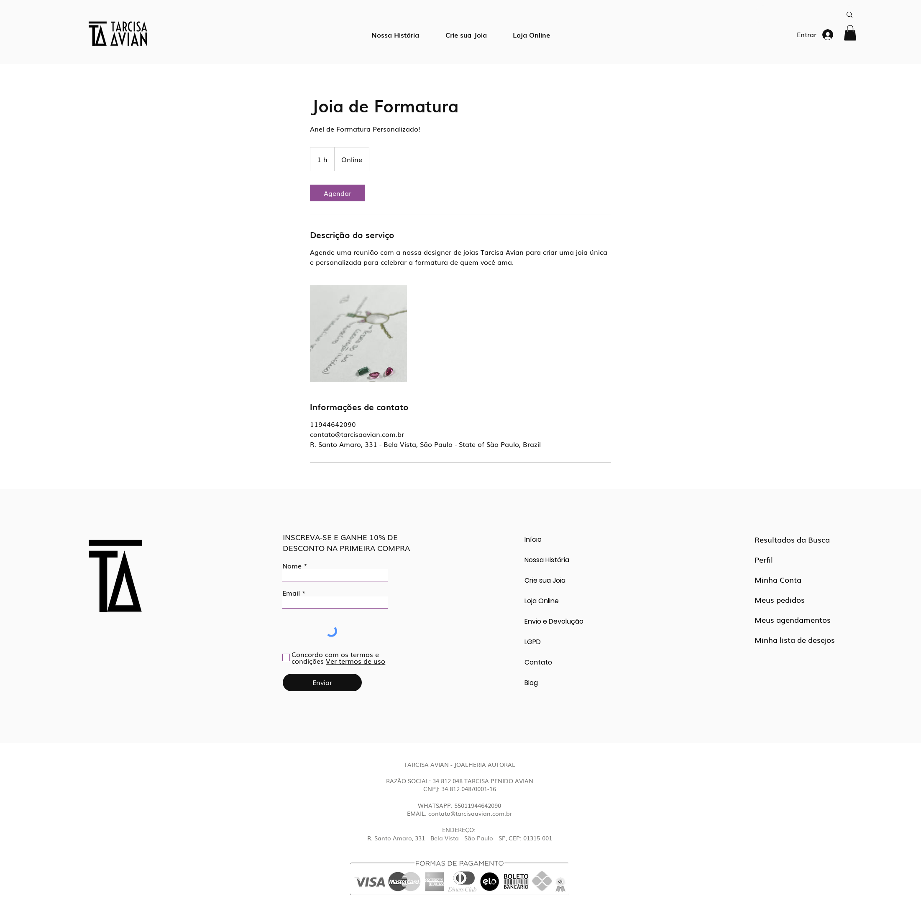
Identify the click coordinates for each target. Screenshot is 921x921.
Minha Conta (778, 579)
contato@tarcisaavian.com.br (470, 813)
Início (533, 539)
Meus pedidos (780, 599)
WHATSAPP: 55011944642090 (459, 805)
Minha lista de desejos (795, 639)
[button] (850, 33)
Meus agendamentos (793, 619)
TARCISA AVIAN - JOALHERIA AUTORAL (459, 764)
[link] (337, 193)
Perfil (764, 559)
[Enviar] (322, 682)
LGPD (532, 642)
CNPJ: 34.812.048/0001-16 (459, 788)
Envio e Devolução (553, 621)
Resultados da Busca (792, 539)
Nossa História (546, 560)
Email (291, 592)
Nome (292, 565)
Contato (538, 662)
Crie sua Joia (544, 580)
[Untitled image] (358, 333)
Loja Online (541, 601)
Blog (531, 683)
